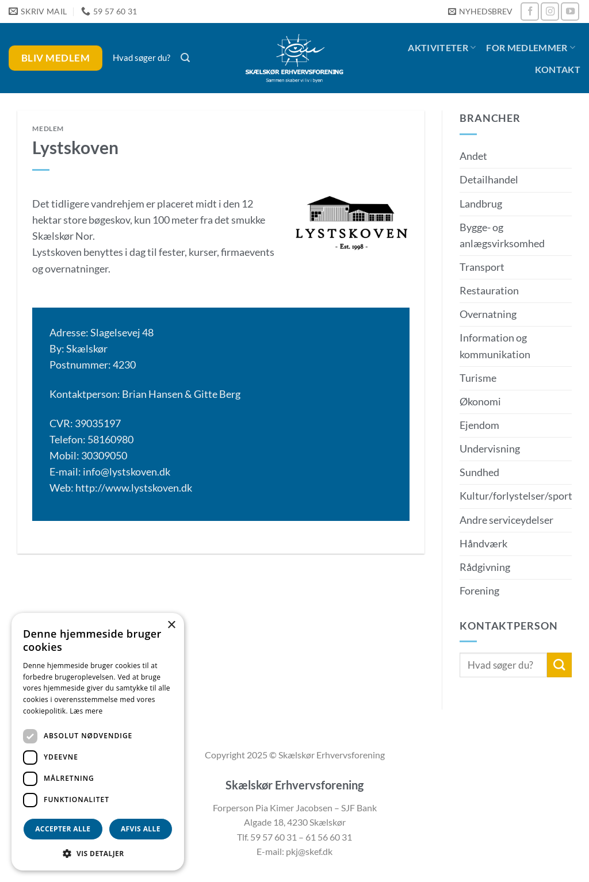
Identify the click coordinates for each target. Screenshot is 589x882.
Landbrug (481, 204)
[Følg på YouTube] (570, 11)
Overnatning (488, 314)
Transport (482, 267)
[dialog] (98, 742)
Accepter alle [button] (62, 829)
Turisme (478, 378)
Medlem (48, 128)
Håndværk (483, 544)
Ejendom (479, 425)
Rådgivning (485, 567)
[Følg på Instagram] (550, 11)
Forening (479, 591)
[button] (480, 11)
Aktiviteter (442, 47)
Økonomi (480, 402)
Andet (473, 156)
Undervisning (490, 449)
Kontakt (557, 69)
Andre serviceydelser (506, 520)
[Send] (559, 665)
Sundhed (479, 472)
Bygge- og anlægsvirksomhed (502, 235)
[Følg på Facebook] (530, 11)
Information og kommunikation (495, 346)
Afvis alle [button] (140, 829)
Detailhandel (489, 180)
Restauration (489, 291)
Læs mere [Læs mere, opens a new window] (86, 711)
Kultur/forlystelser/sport (516, 496)
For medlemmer (530, 47)
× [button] (171, 625)
